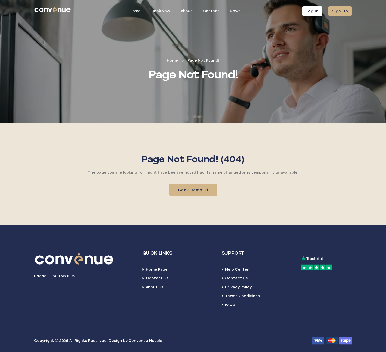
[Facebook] (36, 287)
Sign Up (340, 11)
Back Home (193, 189)
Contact (211, 11)
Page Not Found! (203, 60)
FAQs (230, 304)
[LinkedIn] (55, 287)
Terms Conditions (242, 296)
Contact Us (157, 278)
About (186, 11)
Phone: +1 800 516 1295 (54, 276)
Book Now (160, 11)
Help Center (237, 269)
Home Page (157, 269)
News (235, 11)
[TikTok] (45, 287)
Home (135, 11)
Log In (312, 11)
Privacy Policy (238, 287)
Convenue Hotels (145, 340)
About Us (154, 287)
